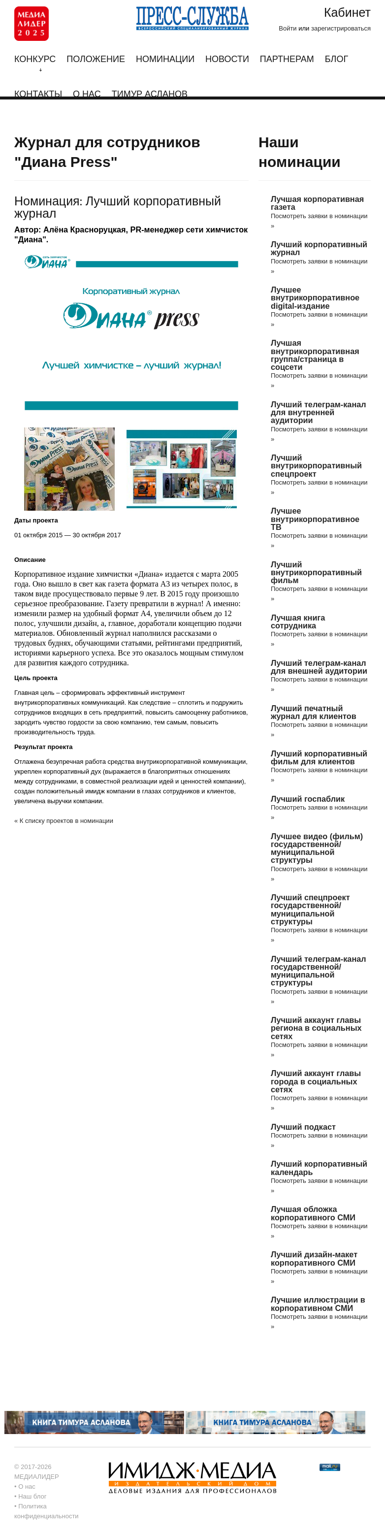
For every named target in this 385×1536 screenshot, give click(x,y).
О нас (87, 94)
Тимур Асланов (150, 94)
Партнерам (287, 59)
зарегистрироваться (341, 28)
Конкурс (35, 63)
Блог (336, 59)
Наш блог (32, 1496)
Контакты (38, 94)
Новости (227, 59)
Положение (95, 59)
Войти (287, 28)
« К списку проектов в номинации (63, 820)
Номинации (165, 59)
